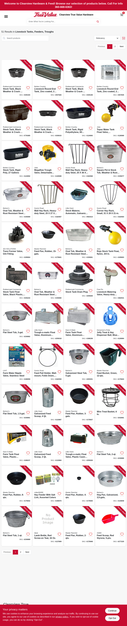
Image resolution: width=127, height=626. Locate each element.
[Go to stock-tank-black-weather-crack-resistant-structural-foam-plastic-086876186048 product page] (79, 80)
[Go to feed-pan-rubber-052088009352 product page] (16, 486)
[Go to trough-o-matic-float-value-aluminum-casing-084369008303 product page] (48, 323)
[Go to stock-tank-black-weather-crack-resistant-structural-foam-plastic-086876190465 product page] (16, 120)
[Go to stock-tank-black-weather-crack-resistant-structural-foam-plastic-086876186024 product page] (48, 120)
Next (122, 46)
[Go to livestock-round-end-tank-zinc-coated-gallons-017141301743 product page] (48, 80)
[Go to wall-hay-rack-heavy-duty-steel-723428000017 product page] (48, 201)
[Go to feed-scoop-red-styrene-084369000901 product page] (110, 526)
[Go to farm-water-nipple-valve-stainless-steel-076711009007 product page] (16, 364)
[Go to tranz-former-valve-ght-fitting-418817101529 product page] (16, 242)
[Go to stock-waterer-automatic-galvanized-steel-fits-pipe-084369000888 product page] (79, 201)
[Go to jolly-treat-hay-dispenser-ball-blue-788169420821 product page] (110, 323)
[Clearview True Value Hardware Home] (45, 14)
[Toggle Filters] (123, 38)
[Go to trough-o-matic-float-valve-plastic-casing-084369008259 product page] (79, 445)
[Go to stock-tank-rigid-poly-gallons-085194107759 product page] (16, 161)
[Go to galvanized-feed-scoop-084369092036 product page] (48, 445)
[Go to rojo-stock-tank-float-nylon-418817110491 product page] (110, 242)
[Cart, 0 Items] (121, 14)
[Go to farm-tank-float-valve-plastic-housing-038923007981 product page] (16, 445)
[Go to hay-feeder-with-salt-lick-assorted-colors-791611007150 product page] (48, 486)
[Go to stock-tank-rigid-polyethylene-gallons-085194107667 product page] (79, 120)
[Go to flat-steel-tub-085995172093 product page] (16, 323)
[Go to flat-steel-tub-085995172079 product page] (110, 445)
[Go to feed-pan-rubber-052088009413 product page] (79, 526)
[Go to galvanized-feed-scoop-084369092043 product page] (48, 404)
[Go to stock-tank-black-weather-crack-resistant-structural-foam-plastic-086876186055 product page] (16, 80)
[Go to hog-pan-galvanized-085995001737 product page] (110, 486)
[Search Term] (63, 21)
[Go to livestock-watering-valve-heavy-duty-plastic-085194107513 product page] (110, 283)
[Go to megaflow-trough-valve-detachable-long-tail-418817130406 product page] (48, 161)
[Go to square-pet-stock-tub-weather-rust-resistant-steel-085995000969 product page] (110, 161)
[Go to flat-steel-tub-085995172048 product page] (16, 526)
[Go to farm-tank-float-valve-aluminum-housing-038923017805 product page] (79, 323)
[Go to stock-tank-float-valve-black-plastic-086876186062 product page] (16, 283)
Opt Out (112, 618)
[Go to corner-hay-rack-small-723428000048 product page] (110, 201)
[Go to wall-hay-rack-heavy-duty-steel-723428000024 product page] (79, 161)
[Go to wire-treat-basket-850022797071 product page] (110, 404)
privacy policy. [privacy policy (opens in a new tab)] (62, 617)
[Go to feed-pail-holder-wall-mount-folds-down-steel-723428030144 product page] (48, 364)
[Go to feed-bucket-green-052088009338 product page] (110, 364)
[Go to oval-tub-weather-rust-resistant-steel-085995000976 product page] (16, 201)
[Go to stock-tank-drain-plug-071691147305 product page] (79, 283)
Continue (112, 611)
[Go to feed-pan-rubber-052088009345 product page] (79, 486)
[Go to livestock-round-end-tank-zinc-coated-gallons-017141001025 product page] (110, 80)
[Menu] (6, 16)
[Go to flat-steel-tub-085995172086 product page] (16, 404)
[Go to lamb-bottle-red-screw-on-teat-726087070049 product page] (48, 526)
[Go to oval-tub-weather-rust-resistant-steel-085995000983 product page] (79, 242)
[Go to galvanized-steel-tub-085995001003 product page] (79, 364)
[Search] (98, 21)
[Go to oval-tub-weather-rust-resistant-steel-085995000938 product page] (48, 283)
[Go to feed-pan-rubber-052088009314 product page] (48, 242)
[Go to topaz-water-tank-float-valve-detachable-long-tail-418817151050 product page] (110, 120)
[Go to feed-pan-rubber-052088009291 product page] (79, 404)
